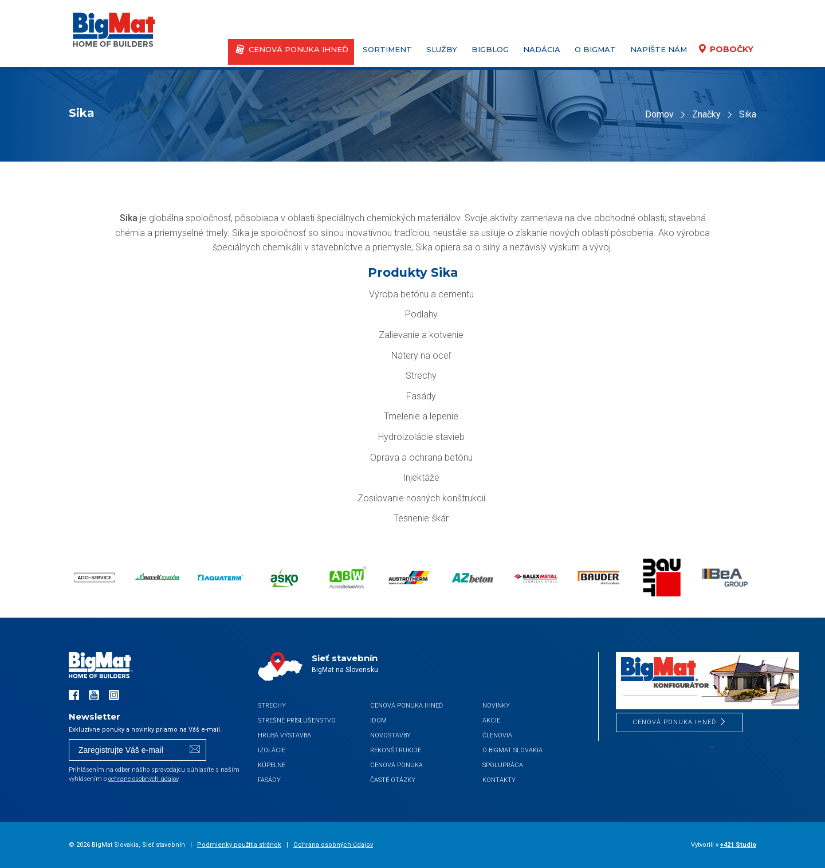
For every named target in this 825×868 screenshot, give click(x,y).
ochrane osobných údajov (143, 779)
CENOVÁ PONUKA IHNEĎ (298, 49)
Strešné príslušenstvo (297, 720)
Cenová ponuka (396, 765)
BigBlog (490, 49)
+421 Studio (738, 845)
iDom (378, 720)
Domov (659, 114)
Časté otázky (392, 780)
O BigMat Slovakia (512, 750)
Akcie (491, 720)
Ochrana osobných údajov (333, 845)
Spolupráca (502, 765)
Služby (441, 49)
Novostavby (390, 735)
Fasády (269, 780)
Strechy (272, 705)
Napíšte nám (658, 49)
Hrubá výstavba (284, 735)
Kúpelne (271, 765)
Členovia (497, 735)
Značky (706, 114)
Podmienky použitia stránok (239, 845)
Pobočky (731, 49)
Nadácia (541, 49)
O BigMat (595, 49)
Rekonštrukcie (395, 750)
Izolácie (271, 750)
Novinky (496, 705)
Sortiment (387, 49)
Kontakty (499, 780)
